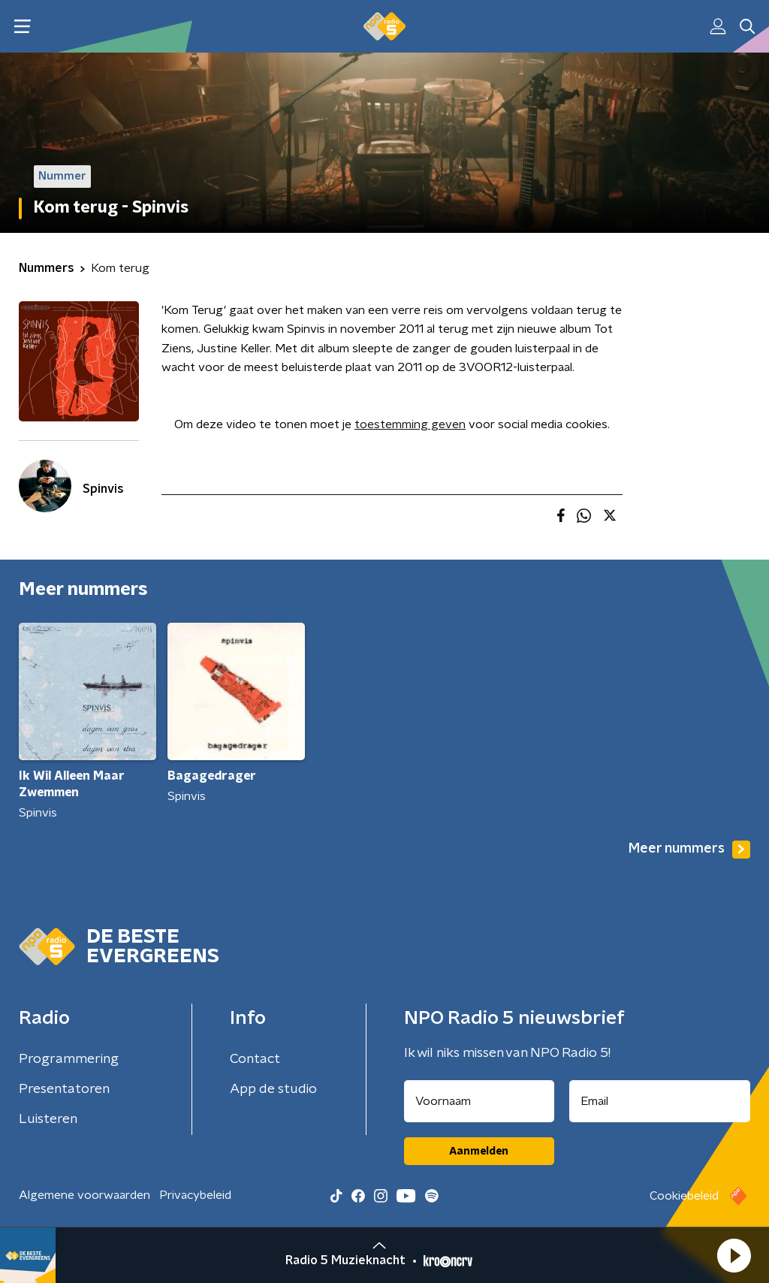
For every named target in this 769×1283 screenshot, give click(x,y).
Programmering (69, 1059)
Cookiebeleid (684, 1196)
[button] (734, 1255)
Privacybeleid (195, 1195)
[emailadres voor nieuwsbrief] (660, 1101)
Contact (255, 1059)
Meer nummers (689, 850)
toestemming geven (410, 424)
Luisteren (48, 1119)
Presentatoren (64, 1089)
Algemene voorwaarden (84, 1195)
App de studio (273, 1089)
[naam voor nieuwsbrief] (479, 1101)
